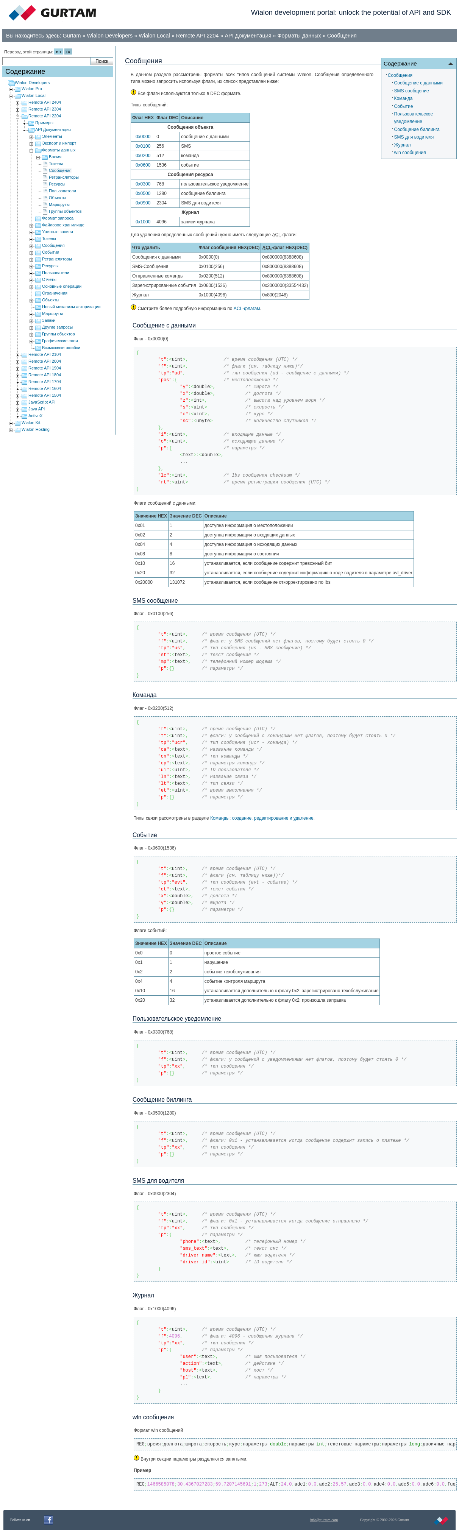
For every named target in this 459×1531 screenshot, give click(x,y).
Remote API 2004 (44, 361)
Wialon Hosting (36, 429)
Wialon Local (154, 36)
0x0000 (143, 136)
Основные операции (61, 286)
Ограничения (54, 293)
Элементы (52, 136)
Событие (403, 106)
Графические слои (60, 340)
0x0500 (143, 193)
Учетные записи (57, 231)
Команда (403, 98)
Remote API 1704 (44, 381)
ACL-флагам (247, 308)
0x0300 (143, 184)
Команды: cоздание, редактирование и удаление (262, 818)
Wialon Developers (110, 36)
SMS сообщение (411, 91)
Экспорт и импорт (59, 143)
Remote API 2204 (197, 36)
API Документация (248, 36)
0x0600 (143, 165)
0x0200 (143, 155)
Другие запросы (57, 327)
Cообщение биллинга (417, 129)
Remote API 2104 (44, 354)
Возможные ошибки (61, 347)
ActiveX (35, 415)
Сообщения (342, 36)
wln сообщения (410, 152)
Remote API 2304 (44, 109)
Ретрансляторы (64, 177)
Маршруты (59, 204)
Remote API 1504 (44, 395)
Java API (36, 409)
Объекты (57, 197)
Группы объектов (65, 211)
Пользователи (62, 191)
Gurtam (72, 36)
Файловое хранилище (63, 225)
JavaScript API (42, 402)
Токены (56, 163)
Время (55, 156)
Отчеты (49, 279)
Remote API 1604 (44, 388)
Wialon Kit (31, 422)
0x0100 (143, 146)
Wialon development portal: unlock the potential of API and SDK (351, 12)
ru (68, 51)
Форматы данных (299, 36)
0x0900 (143, 203)
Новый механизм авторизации (71, 306)
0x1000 (143, 222)
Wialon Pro (32, 88)
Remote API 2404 (44, 102)
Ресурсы (57, 184)
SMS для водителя (414, 137)
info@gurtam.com (324, 1520)
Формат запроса (57, 218)
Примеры (44, 122)
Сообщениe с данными (418, 83)
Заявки (49, 320)
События (50, 252)
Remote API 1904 (44, 368)
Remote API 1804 (44, 375)
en (58, 51)
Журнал (402, 145)
